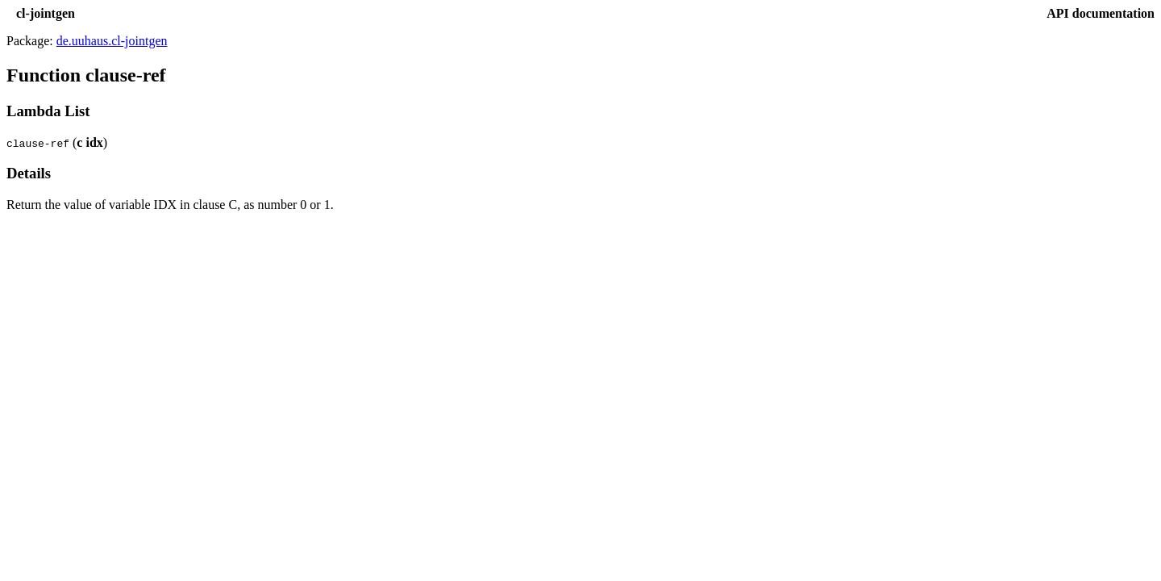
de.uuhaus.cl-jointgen (112, 41)
